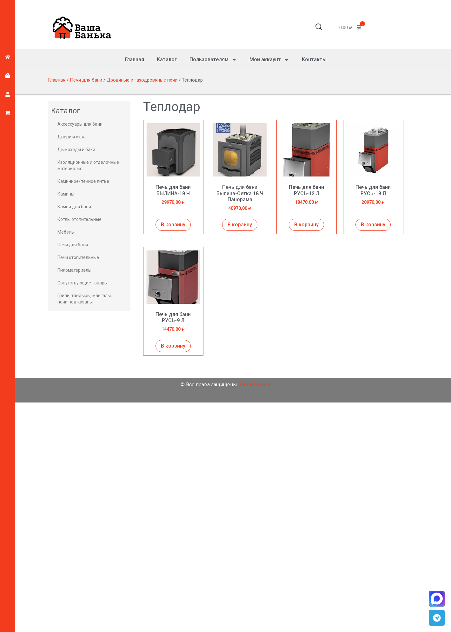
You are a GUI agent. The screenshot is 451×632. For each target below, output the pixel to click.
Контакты (314, 60)
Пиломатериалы (74, 270)
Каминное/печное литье (83, 181)
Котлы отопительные (79, 219)
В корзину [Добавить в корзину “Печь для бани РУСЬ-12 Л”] (306, 225)
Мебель (65, 232)
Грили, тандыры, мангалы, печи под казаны (84, 298)
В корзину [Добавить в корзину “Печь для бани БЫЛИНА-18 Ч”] (173, 225)
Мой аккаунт (269, 59)
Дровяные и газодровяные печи (142, 80)
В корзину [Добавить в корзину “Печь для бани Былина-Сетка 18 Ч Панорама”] (240, 225)
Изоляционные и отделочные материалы (88, 165)
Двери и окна (71, 136)
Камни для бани (74, 206)
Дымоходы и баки (76, 149)
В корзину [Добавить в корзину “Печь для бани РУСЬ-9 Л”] (173, 346)
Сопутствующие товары (82, 282)
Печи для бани (86, 80)
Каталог (167, 60)
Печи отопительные (78, 257)
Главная (134, 60)
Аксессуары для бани (80, 124)
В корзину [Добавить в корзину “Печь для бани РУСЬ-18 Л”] (373, 225)
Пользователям (213, 59)
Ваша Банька (254, 385)
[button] (318, 27)
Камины (65, 193)
